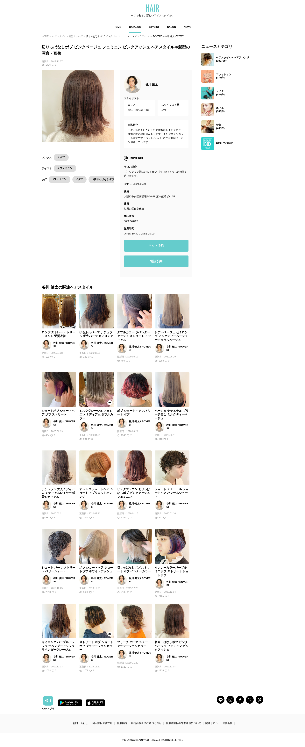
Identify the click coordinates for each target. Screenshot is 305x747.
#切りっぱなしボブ (103, 179)
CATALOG (135, 26)
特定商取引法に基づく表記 (146, 723)
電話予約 (156, 261)
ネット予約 (156, 245)
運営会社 (227, 723)
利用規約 (122, 723)
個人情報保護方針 (102, 723)
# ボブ (61, 157)
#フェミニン (60, 179)
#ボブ (79, 179)
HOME (117, 26)
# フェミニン (65, 168)
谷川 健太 (151, 84)
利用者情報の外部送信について (183, 723)
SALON (171, 26)
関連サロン (211, 723)
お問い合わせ (80, 723)
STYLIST (154, 26)
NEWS (187, 26)
